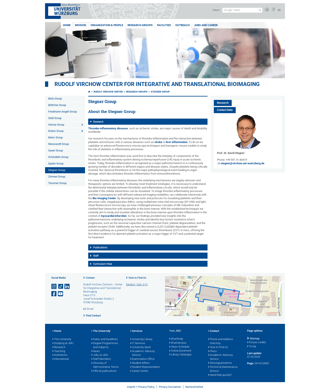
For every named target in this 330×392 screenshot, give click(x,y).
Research (98, 121)
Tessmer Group (57, 183)
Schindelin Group (58, 157)
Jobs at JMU (99, 355)
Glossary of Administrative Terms (105, 365)
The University (61, 339)
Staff (95, 255)
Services (136, 331)
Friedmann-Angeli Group (62, 111)
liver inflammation (177, 142)
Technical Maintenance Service (223, 369)
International (60, 359)
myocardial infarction (113, 215)
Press (212, 351)
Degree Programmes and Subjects (104, 345)
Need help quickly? (220, 375)
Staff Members (101, 359)
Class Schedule (179, 347)
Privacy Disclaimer (170, 386)
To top (251, 346)
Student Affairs (140, 363)
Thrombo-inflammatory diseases (108, 128)
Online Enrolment (180, 351)
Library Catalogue (180, 355)
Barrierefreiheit (194, 386)
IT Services (137, 343)
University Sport (140, 347)
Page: (250, 363)
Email (90, 308)
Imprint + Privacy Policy (140, 386)
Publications (100, 247)
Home (67, 25)
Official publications (104, 371)
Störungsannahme (220, 363)
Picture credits (256, 342)
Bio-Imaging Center (104, 198)
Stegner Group (56, 170)
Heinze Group (56, 124)
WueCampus (177, 343)
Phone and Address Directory (220, 341)
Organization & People (106, 25)
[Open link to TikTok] (61, 286)
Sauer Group (55, 150)
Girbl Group (54, 118)
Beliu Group (55, 98)
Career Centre (139, 371)
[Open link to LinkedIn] (67, 286)
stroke (158, 142)
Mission (80, 25)
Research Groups (140, 25)
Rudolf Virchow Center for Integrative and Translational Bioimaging (157, 84)
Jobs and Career (206, 25)
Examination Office (142, 359)
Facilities (164, 25)
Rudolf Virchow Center (108, 91)
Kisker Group (56, 130)
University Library (141, 339)
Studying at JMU (63, 343)
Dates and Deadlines (104, 339)
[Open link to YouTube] (61, 294)
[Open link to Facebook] (54, 294)
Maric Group (55, 137)
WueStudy (176, 339)
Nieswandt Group (58, 144)
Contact (90, 277)
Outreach (182, 25)
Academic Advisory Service (142, 353)
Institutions (59, 355)
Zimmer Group (56, 176)
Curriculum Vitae (102, 263)
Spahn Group (56, 163)
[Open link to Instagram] (54, 286)
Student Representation (145, 367)
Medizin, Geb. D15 (137, 284)
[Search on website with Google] (242, 10)
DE (279, 10)
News (95, 351)
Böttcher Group (57, 105)
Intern (216, 10)
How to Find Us (137, 277)
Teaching (58, 351)
